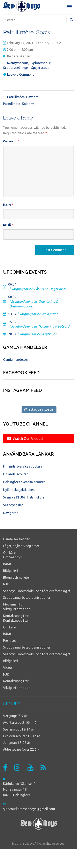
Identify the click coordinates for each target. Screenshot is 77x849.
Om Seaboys (12, 557)
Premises (9, 640)
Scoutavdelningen (16, 67)
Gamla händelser (15, 359)
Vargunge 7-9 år (15, 716)
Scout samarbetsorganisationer (26, 597)
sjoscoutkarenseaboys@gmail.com (29, 809)
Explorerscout (40, 63)
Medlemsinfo (13, 604)
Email (8, 224)
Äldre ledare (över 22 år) (21, 749)
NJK (6, 584)
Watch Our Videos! (25, 438)
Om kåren (10, 552)
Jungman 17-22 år (16, 742)
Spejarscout (40, 67)
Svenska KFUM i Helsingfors (23, 497)
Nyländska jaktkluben (19, 490)
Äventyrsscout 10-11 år (20, 722)
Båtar (7, 564)
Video (7, 667)
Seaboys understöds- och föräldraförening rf (36, 591)
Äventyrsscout (17, 63)
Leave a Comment (20, 74)
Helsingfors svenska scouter (24, 482)
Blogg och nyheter (16, 577)
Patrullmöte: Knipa (18, 104)
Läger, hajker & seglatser (21, 546)
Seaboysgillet (13, 505)
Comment (11, 141)
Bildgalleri (10, 570)
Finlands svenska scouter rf (23, 466)
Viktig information (16, 609)
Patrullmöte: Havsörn (21, 97)
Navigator (10, 513)
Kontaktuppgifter (16, 616)
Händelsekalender (16, 539)
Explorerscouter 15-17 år (21, 736)
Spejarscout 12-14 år (18, 729)
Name (8, 204)
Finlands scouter (15, 474)
